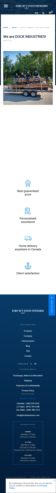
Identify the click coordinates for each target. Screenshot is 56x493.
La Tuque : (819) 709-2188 (28, 407)
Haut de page (52, 305)
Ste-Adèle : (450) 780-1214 (28, 410)
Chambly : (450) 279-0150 (28, 403)
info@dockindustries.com (28, 415)
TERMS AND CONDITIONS (40, 477)
